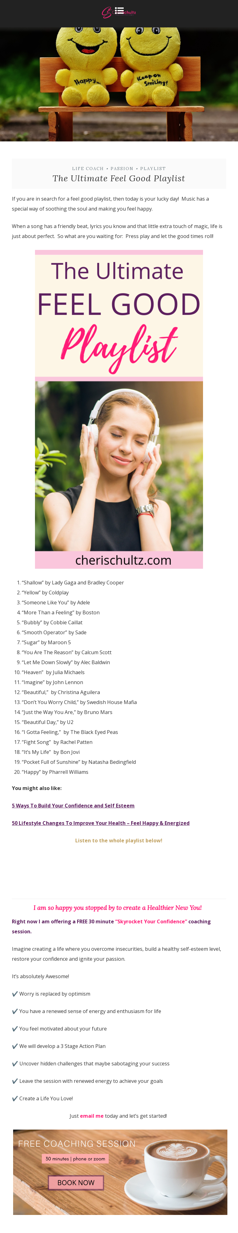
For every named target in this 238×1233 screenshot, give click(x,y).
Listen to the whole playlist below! (118, 840)
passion (122, 168)
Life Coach (88, 168)
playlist (153, 168)
